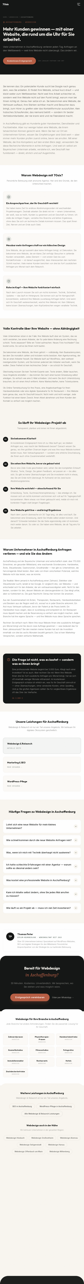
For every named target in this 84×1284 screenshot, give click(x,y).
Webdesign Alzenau (69, 1138)
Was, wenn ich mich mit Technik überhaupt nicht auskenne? (42, 853)
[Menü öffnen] (78, 4)
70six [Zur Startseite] (6, 4)
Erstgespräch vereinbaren (30, 997)
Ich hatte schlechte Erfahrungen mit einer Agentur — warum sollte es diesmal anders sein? (42, 866)
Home (5, 17)
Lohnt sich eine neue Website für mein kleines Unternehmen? (42, 826)
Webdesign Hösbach (15, 1138)
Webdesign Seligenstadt (30, 1145)
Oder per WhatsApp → (63, 997)
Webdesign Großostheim (42, 1138)
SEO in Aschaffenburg (22, 1106)
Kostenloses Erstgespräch (19, 61)
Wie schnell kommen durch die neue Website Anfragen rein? (42, 840)
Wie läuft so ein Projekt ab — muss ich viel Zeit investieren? (42, 908)
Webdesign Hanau (56, 1145)
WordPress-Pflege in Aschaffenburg (56, 1106)
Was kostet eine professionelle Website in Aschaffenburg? (42, 880)
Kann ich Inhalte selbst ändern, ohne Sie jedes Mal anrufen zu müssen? (42, 894)
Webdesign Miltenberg (59, 1151)
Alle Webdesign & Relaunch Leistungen (42, 1114)
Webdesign (13, 17)
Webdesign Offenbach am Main (29, 1151)
